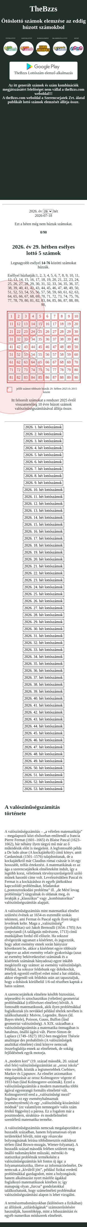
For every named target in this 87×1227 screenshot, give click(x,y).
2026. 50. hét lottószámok (43, 768)
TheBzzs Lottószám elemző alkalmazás (43, 73)
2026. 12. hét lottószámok (43, 504)
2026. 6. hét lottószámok (43, 462)
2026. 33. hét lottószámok (43, 650)
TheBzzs (43, 9)
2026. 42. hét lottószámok (43, 712)
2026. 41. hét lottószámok (43, 705)
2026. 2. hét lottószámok (43, 434)
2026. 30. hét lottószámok (43, 629)
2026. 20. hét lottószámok (43, 559)
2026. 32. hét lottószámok (43, 643)
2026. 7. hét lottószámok (43, 469)
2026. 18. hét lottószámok (43, 545)
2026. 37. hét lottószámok (43, 677)
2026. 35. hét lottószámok (43, 664)
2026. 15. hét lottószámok (43, 524)
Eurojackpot (43, 38)
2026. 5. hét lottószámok (43, 455)
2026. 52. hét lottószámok (43, 782)
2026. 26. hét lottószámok (43, 601)
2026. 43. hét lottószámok (43, 719)
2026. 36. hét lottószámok (43, 671)
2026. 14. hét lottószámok (43, 517)
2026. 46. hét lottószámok (43, 740)
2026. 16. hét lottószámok (43, 531)
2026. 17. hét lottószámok (43, 538)
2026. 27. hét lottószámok (43, 608)
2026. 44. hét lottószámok (43, 726)
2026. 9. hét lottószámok (43, 483)
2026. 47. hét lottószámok (43, 747)
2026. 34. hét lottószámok (43, 657)
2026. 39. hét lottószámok (43, 691)
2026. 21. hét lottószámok (43, 566)
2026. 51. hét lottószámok (43, 775)
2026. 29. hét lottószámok (43, 622)
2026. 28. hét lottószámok (43, 615)
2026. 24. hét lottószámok (43, 587)
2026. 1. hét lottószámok (43, 427)
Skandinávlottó (59, 38)
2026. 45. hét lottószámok (43, 733)
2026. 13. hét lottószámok (43, 511)
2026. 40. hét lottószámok (43, 698)
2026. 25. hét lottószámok (43, 594)
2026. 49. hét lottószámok (43, 761)
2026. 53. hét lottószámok (43, 789)
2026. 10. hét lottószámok (43, 490)
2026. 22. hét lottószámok (43, 573)
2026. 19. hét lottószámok (43, 552)
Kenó (76, 38)
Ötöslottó (10, 38)
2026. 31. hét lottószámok (43, 636)
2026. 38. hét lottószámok (43, 684)
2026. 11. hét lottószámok (43, 497)
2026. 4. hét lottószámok (43, 448)
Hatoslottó (27, 38)
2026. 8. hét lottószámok (43, 476)
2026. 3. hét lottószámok (43, 441)
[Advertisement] (43, 151)
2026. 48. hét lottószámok (43, 754)
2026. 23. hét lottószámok (43, 580)
